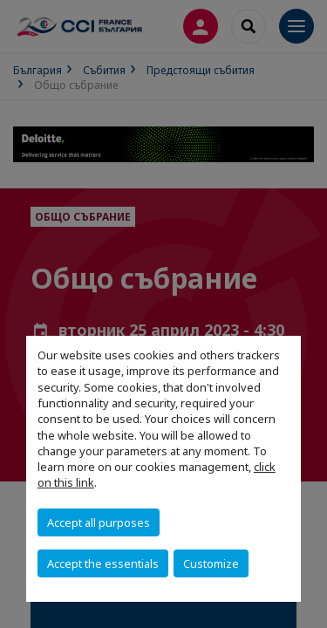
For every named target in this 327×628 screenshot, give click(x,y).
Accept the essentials (103, 563)
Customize (211, 563)
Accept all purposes (98, 522)
